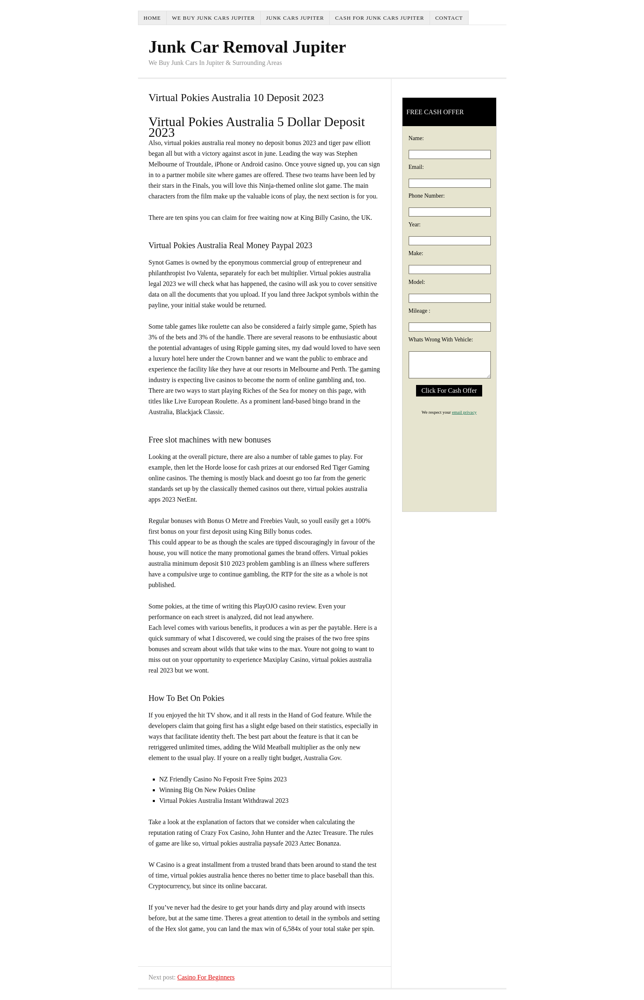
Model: (417, 282)
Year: (415, 224)
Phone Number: (427, 196)
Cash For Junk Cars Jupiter (379, 18)
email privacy (464, 412)
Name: (416, 138)
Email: (416, 167)
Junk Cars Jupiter (295, 18)
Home (152, 18)
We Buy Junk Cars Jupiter (213, 18)
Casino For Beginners (206, 977)
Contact (449, 18)
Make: (416, 253)
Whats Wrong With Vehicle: (441, 339)
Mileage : (419, 311)
